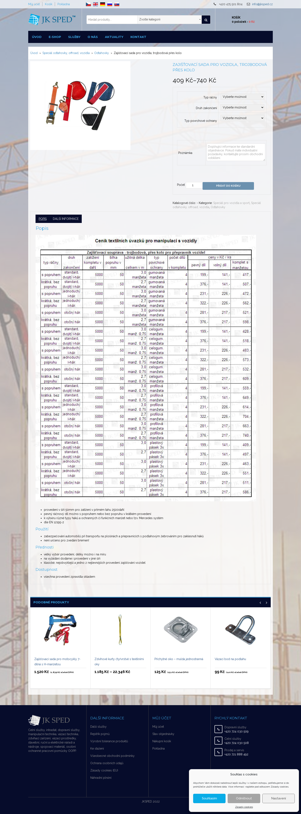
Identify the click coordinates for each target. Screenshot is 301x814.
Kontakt (138, 37)
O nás (93, 37)
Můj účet (34, 4)
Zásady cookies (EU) (104, 770)
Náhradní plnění (100, 777)
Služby (74, 37)
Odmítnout (244, 798)
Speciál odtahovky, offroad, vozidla (66, 53)
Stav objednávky (163, 734)
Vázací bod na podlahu (230, 659)
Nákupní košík (161, 741)
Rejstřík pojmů (100, 734)
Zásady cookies (244, 806)
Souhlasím (209, 798)
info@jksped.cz (262, 4)
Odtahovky (101, 53)
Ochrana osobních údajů (106, 763)
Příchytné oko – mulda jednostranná (178, 659)
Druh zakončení (206, 108)
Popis (43, 218)
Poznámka (185, 153)
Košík (48, 4)
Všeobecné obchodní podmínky (112, 755)
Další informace (66, 218)
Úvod (37, 37)
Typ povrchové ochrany (200, 120)
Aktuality (114, 37)
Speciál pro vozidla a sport (231, 203)
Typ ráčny (210, 97)
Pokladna (63, 4)
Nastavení (278, 798)
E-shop (55, 37)
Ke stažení (97, 748)
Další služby (98, 726)
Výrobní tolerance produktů (109, 741)
